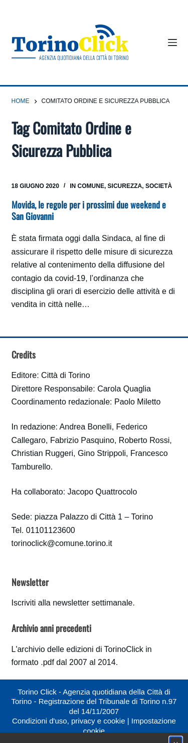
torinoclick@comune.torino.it (62, 543)
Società (158, 186)
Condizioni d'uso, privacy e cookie (68, 720)
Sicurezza (125, 186)
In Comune (87, 186)
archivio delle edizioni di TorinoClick (80, 649)
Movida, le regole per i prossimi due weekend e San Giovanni (89, 210)
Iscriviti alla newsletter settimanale (72, 602)
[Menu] (172, 42)
